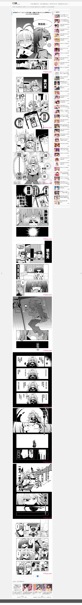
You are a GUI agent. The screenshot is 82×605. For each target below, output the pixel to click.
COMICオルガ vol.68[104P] (64, 91)
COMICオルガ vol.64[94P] (64, 167)
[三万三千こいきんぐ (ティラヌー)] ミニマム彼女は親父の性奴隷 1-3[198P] (64, 178)
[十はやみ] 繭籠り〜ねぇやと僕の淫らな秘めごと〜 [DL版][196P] (37, 592)
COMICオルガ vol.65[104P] (64, 67)
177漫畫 (14, 3)
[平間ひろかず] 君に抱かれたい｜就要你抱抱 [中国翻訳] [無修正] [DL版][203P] (64, 173)
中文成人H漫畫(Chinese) (20, 581)
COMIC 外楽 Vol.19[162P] (64, 143)
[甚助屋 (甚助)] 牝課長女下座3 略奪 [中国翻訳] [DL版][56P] (64, 197)
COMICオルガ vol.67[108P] (64, 153)
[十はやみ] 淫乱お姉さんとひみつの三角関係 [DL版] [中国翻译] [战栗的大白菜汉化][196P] (27, 592)
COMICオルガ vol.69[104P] (64, 43)
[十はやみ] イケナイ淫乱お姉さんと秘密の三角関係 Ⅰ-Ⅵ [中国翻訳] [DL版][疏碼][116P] (47, 592)
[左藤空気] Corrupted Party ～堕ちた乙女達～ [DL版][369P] (64, 149)
